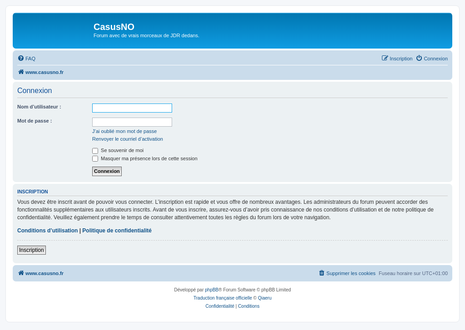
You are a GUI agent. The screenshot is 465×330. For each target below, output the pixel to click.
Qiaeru (265, 298)
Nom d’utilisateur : (39, 106)
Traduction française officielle (222, 298)
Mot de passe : (34, 120)
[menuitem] (26, 58)
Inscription (31, 250)
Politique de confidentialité (117, 230)
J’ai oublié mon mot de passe (124, 131)
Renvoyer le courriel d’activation (127, 139)
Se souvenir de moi (117, 150)
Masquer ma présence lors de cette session (145, 158)
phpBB (211, 289)
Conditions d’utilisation (47, 230)
